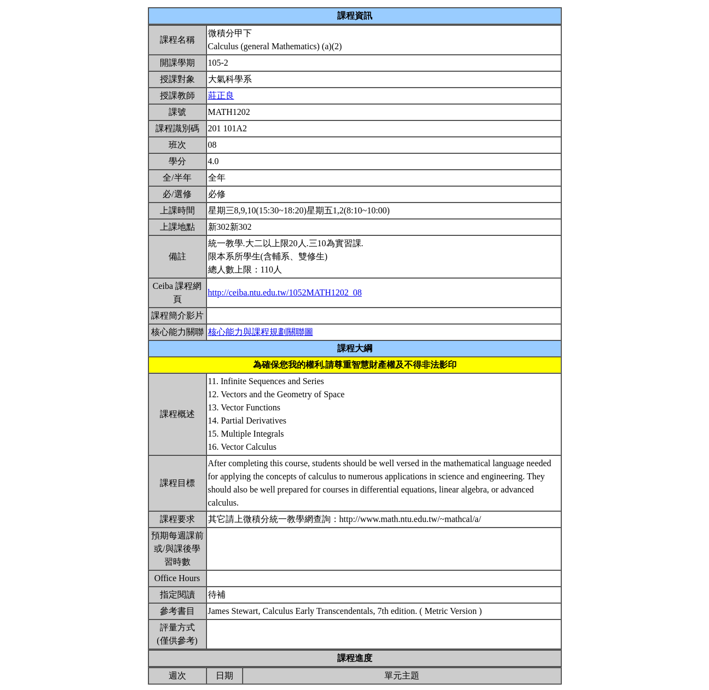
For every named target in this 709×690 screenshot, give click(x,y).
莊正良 (221, 95)
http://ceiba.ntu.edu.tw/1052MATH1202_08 (285, 292)
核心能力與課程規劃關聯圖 (260, 332)
